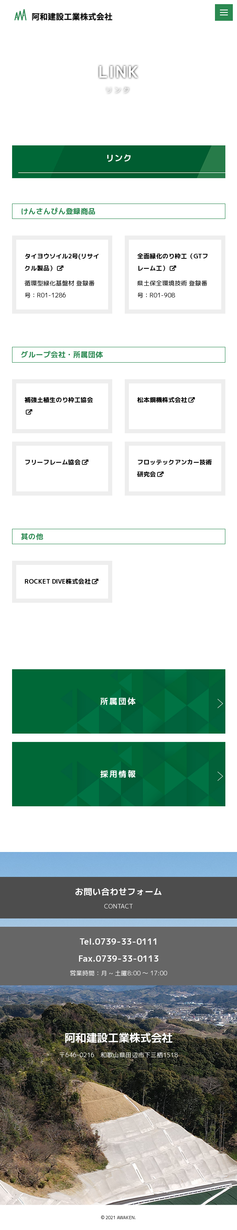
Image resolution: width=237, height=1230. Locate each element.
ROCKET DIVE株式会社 (58, 581)
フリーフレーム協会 (53, 462)
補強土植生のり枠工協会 (59, 399)
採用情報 (118, 773)
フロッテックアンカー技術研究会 (174, 468)
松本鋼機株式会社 (162, 399)
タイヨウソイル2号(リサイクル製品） (62, 262)
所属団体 (118, 701)
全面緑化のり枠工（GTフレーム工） (172, 262)
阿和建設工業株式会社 (118, 1037)
